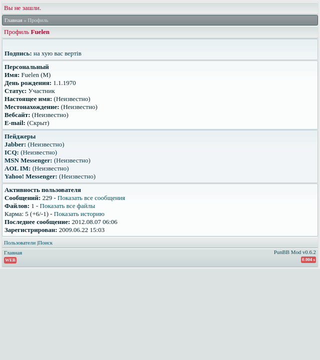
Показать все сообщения (91, 198)
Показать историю (79, 214)
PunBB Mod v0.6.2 (295, 252)
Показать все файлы (68, 206)
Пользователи (20, 243)
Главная (13, 20)
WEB (10, 260)
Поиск (45, 243)
